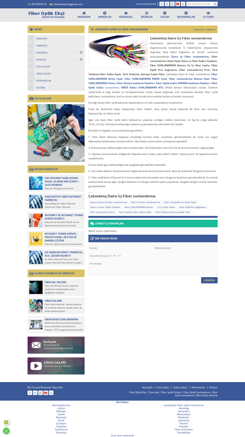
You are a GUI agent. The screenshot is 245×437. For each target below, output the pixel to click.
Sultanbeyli (61, 429)
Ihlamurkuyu (183, 414)
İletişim (208, 14)
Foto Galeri (163, 387)
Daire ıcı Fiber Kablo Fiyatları (105, 207)
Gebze (61, 408)
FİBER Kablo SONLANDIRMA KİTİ (142, 87)
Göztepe (61, 423)
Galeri (164, 14)
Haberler (104, 14)
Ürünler (147, 14)
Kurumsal (126, 14)
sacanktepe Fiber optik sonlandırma (183, 405)
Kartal (61, 420)
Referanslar (186, 14)
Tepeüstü (61, 417)
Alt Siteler (122, 402)
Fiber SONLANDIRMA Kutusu (138, 207)
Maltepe (61, 411)
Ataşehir (184, 426)
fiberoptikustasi (61, 405)
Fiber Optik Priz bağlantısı (192, 207)
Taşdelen (61, 426)
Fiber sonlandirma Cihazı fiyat (180, 202)
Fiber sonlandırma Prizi (102, 212)
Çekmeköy (183, 420)
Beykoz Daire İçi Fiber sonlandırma (108, 202)
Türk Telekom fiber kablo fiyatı (135, 212)
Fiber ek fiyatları (183, 429)
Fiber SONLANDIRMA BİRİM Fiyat (145, 78)
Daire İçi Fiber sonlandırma (190, 56)
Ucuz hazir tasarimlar (122, 435)
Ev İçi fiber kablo (166, 207)
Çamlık (61, 414)
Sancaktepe (183, 432)
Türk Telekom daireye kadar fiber (172, 212)
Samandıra (184, 411)
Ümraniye (61, 432)
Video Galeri (180, 387)
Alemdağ (184, 408)
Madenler (183, 417)
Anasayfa (84, 14)
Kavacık (184, 423)
